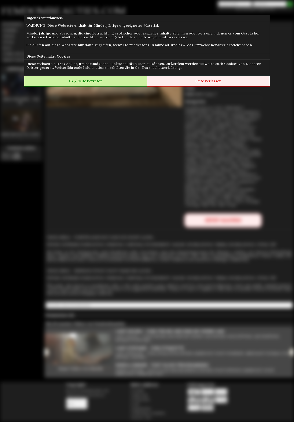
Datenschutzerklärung (161, 67)
